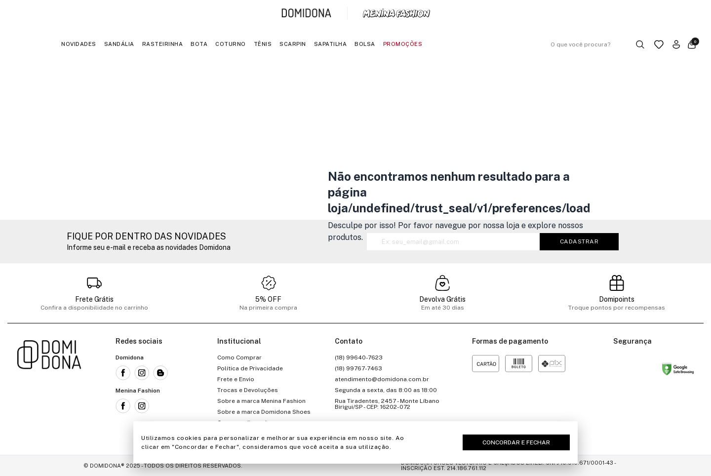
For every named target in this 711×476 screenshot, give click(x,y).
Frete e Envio (235, 379)
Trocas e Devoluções (247, 390)
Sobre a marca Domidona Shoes (264, 412)
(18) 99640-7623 (359, 357)
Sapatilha (330, 44)
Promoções (403, 44)
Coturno (230, 44)
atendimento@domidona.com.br (382, 379)
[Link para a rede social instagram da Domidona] (141, 372)
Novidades (78, 44)
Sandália (119, 44)
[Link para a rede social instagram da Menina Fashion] (141, 405)
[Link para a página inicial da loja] (49, 390)
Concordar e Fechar (516, 442)
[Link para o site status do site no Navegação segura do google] (678, 370)
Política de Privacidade (250, 368)
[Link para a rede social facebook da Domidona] (123, 372)
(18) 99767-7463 (358, 368)
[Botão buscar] (640, 44)
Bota (199, 44)
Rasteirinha (162, 44)
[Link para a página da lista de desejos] (659, 44)
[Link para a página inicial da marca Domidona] (306, 13)
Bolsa (365, 44)
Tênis (263, 44)
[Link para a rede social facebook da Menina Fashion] (123, 405)
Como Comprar (239, 357)
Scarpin (292, 44)
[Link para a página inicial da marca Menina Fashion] (396, 13)
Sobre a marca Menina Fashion (261, 401)
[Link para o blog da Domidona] (160, 372)
